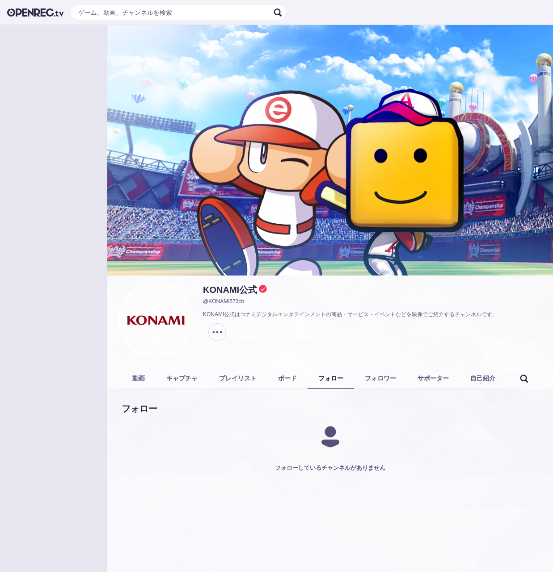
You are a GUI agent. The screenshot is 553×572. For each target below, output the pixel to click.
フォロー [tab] (330, 378)
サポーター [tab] (433, 378)
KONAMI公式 (230, 290)
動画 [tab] (138, 378)
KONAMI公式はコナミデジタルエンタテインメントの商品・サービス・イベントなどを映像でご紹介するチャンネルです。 (350, 314)
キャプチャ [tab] (182, 378)
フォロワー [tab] (380, 378)
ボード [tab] (287, 378)
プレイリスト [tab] (238, 378)
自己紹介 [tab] (482, 378)
